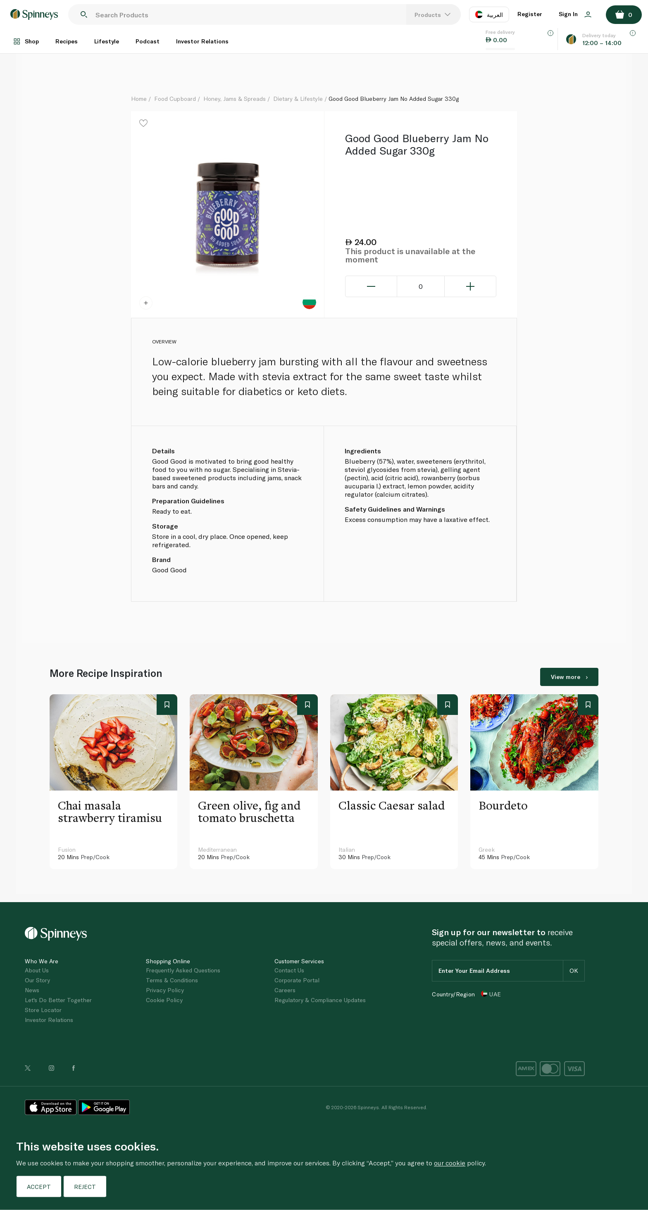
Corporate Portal (296, 980)
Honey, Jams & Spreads (234, 98)
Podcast (148, 41)
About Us (37, 970)
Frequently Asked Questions (183, 970)
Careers (284, 989)
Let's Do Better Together (58, 999)
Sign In (575, 13)
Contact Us (289, 970)
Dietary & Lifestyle (298, 98)
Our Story (37, 980)
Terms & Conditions (172, 980)
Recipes (66, 41)
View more (569, 676)
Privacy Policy (165, 989)
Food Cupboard (175, 98)
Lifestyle (106, 41)
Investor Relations (202, 41)
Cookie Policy (164, 999)
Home (139, 98)
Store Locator (43, 1009)
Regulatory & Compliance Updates (320, 999)
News (32, 989)
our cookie (449, 1163)
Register (529, 13)
